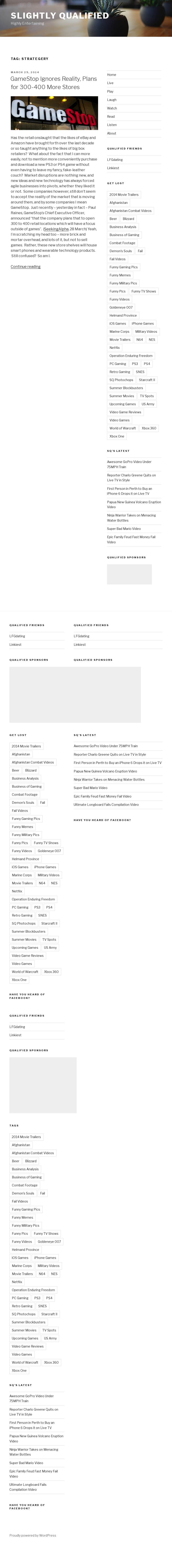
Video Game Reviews (125, 412)
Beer (113, 219)
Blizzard (128, 219)
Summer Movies (122, 396)
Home (111, 75)
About (111, 133)
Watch (112, 108)
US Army (148, 404)
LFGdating (115, 160)
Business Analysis (123, 227)
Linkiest (113, 168)
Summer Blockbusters (126, 388)
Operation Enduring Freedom (131, 356)
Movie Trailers (120, 339)
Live (110, 83)
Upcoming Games (123, 404)
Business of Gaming (124, 235)
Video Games (120, 420)
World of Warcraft (123, 428)
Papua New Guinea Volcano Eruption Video (105, 771)
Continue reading (26, 266)
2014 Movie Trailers (124, 194)
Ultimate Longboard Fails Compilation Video (106, 804)
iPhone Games (143, 323)
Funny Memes (120, 275)
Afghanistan (119, 203)
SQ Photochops (121, 380)
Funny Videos (120, 299)
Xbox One (117, 436)
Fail (140, 251)
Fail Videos (118, 259)
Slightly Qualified (60, 16)
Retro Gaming (120, 372)
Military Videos (146, 331)
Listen (112, 125)
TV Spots (147, 396)
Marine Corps (119, 331)
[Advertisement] (129, 574)
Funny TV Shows (143, 291)
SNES (140, 372)
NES (152, 339)
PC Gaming (118, 364)
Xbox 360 (149, 428)
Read (111, 116)
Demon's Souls (121, 251)
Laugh (111, 100)
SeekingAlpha (56, 229)
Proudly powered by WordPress (32, 1535)
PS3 (135, 364)
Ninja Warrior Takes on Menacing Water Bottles (109, 779)
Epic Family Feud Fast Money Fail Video (102, 796)
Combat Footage (122, 243)
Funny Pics (118, 291)
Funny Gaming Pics (124, 267)
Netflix (115, 348)
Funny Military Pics (123, 283)
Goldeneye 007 (121, 307)
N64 (139, 339)
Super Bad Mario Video (124, 529)
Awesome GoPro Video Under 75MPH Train (106, 746)
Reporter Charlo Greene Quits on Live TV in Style (110, 754)
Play (110, 91)
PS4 (147, 364)
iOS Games (118, 323)
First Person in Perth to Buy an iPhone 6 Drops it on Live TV (118, 763)
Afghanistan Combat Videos (131, 211)
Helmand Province (123, 315)
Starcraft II (147, 380)
